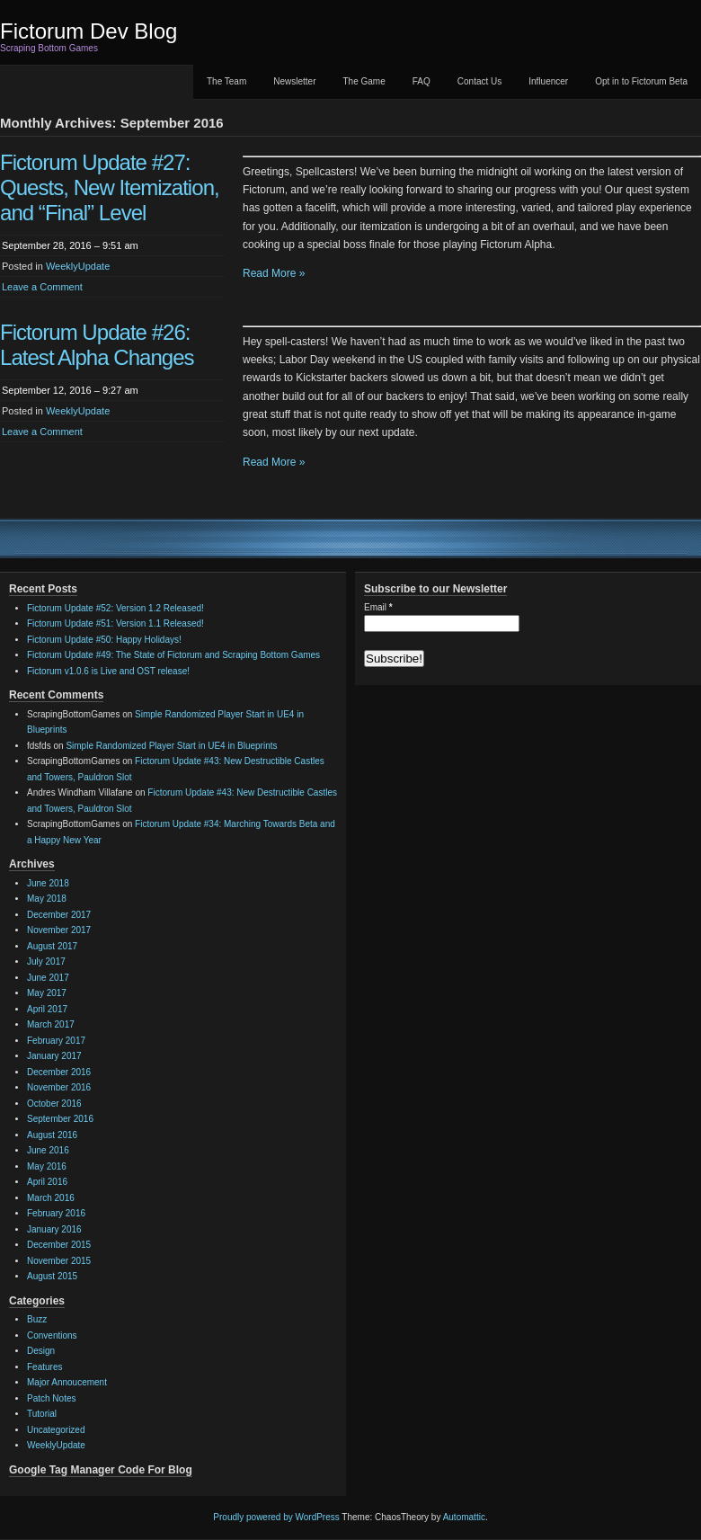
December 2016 (59, 1072)
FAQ (421, 81)
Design (41, 1351)
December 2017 (59, 915)
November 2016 (59, 1087)
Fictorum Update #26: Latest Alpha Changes (97, 344)
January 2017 (54, 1056)
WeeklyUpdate (78, 266)
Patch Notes (51, 1398)
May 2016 (47, 1166)
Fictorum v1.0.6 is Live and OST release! (108, 671)
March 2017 (51, 1024)
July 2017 (46, 961)
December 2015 (59, 1245)
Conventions (52, 1335)
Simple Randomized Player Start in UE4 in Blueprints (171, 746)
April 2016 (47, 1182)
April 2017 (47, 1009)
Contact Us (479, 81)
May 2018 (47, 899)
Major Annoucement (67, 1382)
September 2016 (60, 1119)
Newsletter (294, 81)
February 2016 (56, 1213)
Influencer (548, 81)
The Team (226, 81)
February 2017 (56, 1041)
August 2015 (52, 1276)
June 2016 (48, 1150)
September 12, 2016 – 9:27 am (70, 390)
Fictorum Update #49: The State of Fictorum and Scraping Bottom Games (173, 655)
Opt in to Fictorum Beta (641, 81)
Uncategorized (55, 1430)
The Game (364, 81)
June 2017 (48, 978)
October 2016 (54, 1103)
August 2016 (52, 1135)
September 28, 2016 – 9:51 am (70, 245)
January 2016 (54, 1229)
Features (44, 1367)
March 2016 (51, 1198)
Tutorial (42, 1414)
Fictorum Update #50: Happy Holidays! (104, 640)
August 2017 (52, 946)
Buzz (37, 1319)
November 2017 (59, 930)
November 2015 (59, 1261)
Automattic (464, 1517)
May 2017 (47, 993)
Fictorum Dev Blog (88, 31)
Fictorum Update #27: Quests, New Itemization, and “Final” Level (109, 187)
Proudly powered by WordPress (276, 1517)
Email (378, 607)
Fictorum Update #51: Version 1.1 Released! (115, 623)
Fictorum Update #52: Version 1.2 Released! (115, 608)
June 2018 (48, 883)
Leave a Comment (42, 286)
